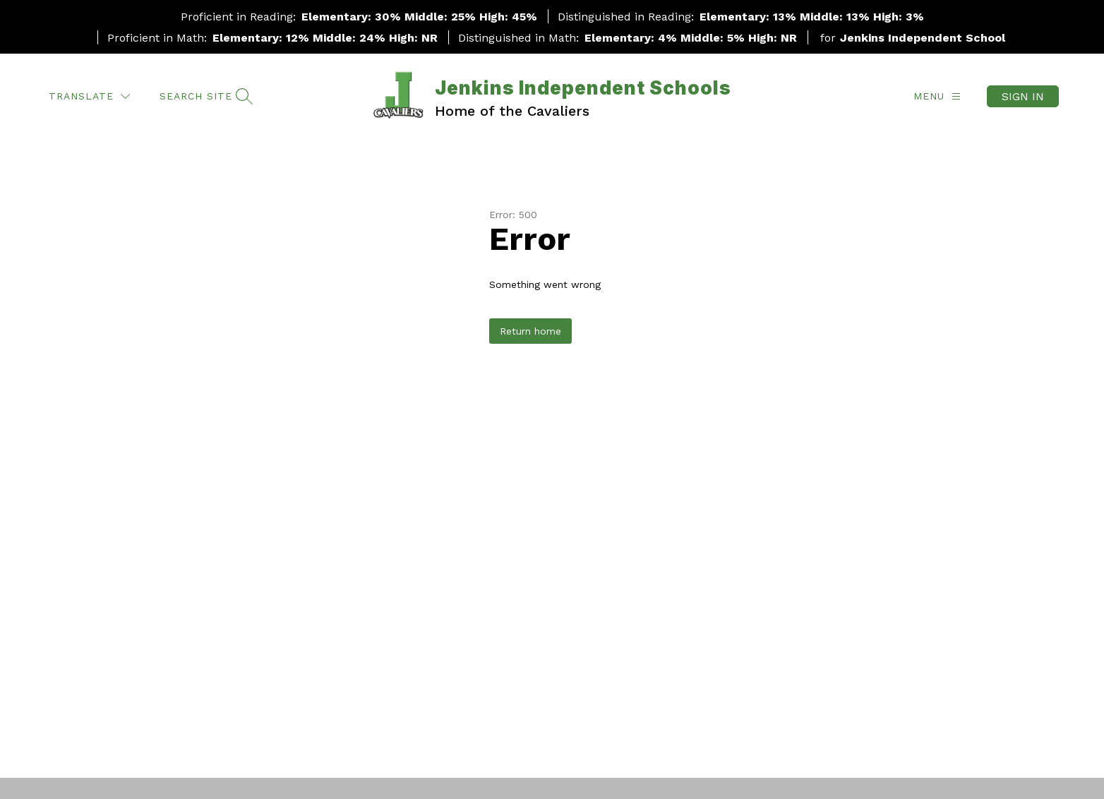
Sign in (1023, 96)
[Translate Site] (89, 96)
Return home (530, 331)
